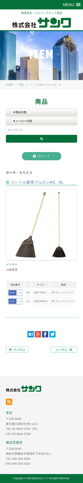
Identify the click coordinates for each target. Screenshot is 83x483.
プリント (41, 156)
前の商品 (19, 349)
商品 (21, 84)
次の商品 (61, 349)
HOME (9, 84)
